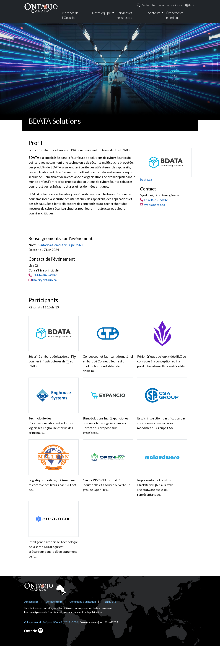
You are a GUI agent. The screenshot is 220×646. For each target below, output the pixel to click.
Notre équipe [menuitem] (101, 13)
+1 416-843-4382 (44, 275)
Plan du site (109, 601)
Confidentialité (54, 601)
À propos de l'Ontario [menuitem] (70, 15)
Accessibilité (31, 601)
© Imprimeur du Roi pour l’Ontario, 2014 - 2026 (51, 622)
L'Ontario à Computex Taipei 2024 (60, 245)
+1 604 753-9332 (155, 200)
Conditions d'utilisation (82, 601)
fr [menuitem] (188, 5)
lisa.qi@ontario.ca (44, 280)
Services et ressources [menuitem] (124, 15)
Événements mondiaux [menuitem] (174, 15)
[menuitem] (146, 5)
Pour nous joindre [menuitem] (170, 5)
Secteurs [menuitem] (154, 13)
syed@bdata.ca (152, 205)
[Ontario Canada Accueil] (41, 7)
